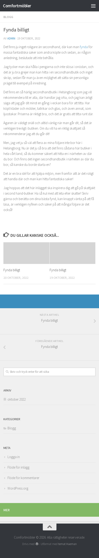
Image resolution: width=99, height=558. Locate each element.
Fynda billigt (11, 270)
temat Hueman (67, 544)
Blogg (8, 17)
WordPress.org (18, 488)
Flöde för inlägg (18, 467)
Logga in (14, 457)
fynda (84, 47)
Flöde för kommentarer (23, 478)
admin (11, 38)
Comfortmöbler (17, 5)
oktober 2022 (17, 399)
